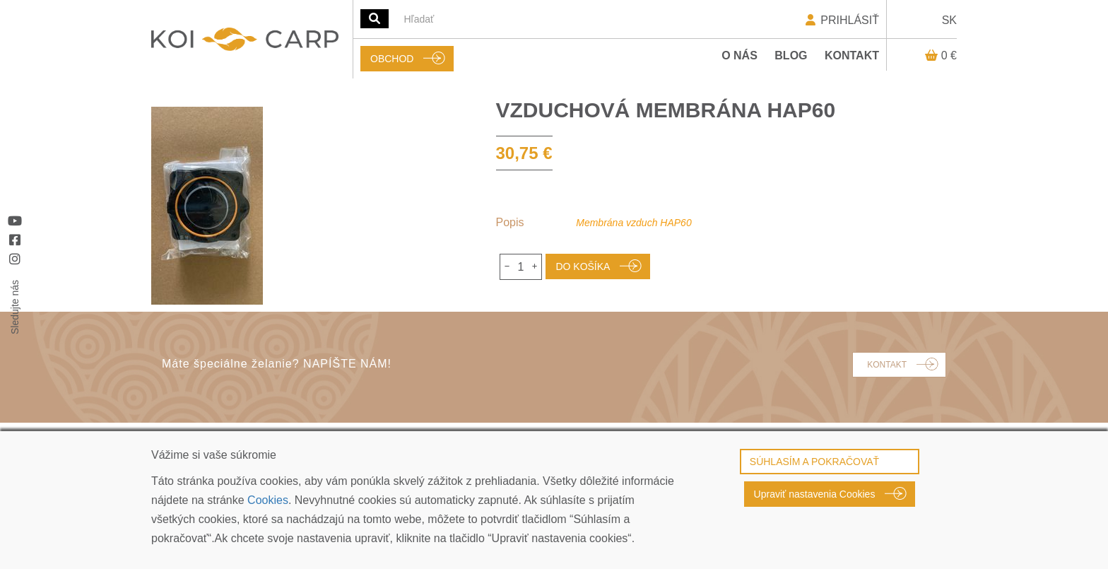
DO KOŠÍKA (582, 266)
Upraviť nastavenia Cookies (815, 494)
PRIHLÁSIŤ (841, 20)
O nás (739, 55)
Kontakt (852, 55)
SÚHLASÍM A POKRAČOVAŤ (814, 461)
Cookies (267, 500)
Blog (790, 55)
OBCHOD (391, 58)
